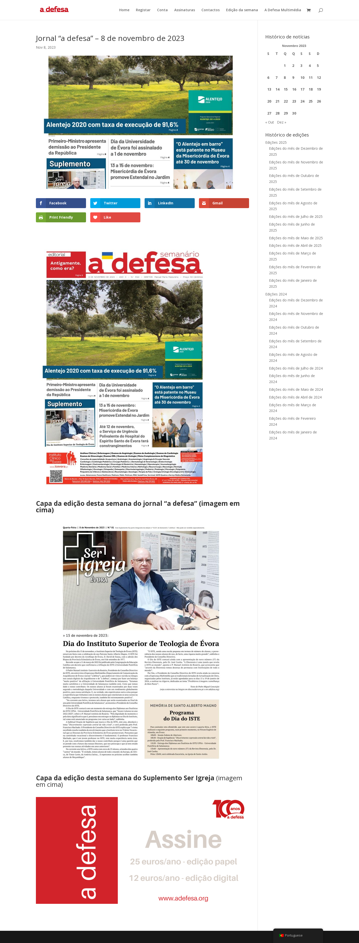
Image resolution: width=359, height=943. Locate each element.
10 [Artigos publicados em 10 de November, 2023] (302, 77)
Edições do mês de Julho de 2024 (296, 368)
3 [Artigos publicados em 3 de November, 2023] (301, 65)
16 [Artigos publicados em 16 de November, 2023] (294, 89)
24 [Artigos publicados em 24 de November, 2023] (302, 101)
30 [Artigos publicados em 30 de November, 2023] (294, 113)
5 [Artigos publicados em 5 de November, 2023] (318, 65)
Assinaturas (184, 10)
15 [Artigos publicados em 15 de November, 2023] (286, 89)
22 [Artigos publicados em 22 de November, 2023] (286, 101)
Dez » (281, 122)
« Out (269, 122)
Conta (162, 10)
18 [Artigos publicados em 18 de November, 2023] (311, 89)
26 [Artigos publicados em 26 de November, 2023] (319, 101)
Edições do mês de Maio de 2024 (296, 389)
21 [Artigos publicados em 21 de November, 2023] (277, 101)
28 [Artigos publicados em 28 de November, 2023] (277, 113)
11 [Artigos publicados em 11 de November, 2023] (311, 77)
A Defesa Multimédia (283, 10)
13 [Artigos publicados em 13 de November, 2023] (269, 89)
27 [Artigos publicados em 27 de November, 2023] (269, 113)
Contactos (210, 10)
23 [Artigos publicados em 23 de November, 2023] (294, 101)
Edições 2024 (276, 294)
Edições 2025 (276, 142)
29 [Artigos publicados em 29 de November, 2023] (286, 113)
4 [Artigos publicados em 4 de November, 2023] (310, 65)
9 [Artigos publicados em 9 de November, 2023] (293, 77)
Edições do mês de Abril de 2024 (295, 397)
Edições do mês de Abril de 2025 (295, 245)
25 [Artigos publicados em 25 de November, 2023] (311, 101)
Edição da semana (242, 10)
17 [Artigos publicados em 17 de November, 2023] (302, 89)
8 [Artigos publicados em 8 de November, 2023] (285, 77)
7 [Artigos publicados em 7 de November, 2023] (276, 77)
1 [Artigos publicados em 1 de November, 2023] (285, 65)
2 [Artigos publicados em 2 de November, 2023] (293, 65)
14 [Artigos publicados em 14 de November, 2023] (277, 89)
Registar (143, 10)
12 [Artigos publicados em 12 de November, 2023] (319, 77)
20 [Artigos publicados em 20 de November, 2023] (269, 101)
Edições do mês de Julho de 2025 (296, 216)
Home (124, 10)
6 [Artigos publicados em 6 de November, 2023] (268, 77)
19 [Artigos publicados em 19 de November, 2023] (319, 89)
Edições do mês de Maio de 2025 (296, 238)
